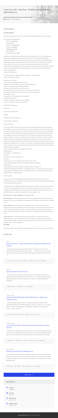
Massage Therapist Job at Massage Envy (19, 351)
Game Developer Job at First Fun (17, 272)
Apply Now (29, 375)
